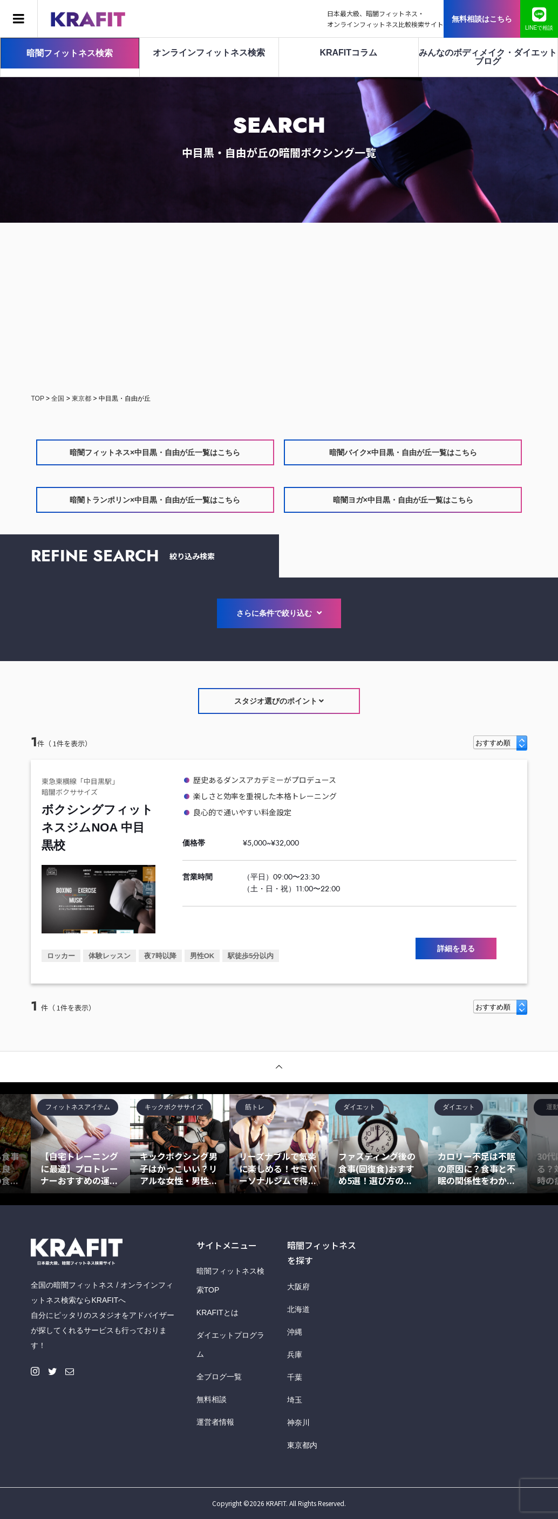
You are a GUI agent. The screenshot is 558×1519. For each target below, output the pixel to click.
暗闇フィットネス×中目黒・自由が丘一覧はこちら (155, 452)
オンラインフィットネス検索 (209, 52)
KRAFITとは (217, 1312)
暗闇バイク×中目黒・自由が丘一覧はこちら (403, 452)
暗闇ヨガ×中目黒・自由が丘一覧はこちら (403, 500)
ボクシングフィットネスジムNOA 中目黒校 (97, 827)
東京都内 (302, 1445)
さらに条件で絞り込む (279, 613)
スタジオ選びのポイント (279, 701)
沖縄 (294, 1332)
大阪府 (298, 1286)
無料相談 (211, 1399)
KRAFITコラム (348, 52)
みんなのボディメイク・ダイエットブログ (488, 57)
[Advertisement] (279, 308)
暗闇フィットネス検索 (69, 53)
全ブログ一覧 (219, 1376)
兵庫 (294, 1354)
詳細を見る (456, 948)
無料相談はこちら (482, 19)
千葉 (294, 1377)
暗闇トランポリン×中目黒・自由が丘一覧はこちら (155, 500)
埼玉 (294, 1400)
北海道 (298, 1309)
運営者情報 (215, 1422)
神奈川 (298, 1422)
